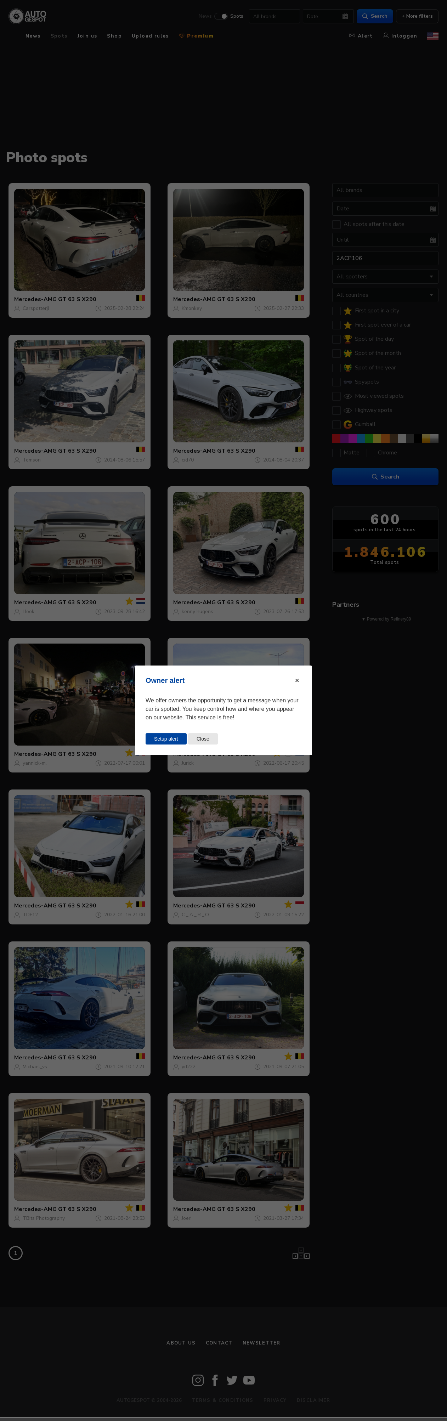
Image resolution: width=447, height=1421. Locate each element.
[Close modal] (297, 680)
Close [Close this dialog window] (203, 739)
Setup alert (166, 739)
